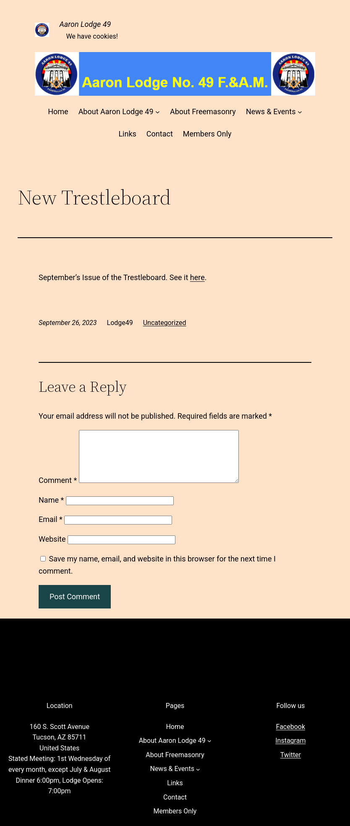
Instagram (290, 751)
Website (52, 549)
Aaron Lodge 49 (85, 24)
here (197, 277)
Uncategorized (164, 323)
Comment (58, 490)
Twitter (290, 765)
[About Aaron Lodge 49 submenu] (157, 112)
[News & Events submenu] (300, 112)
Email (51, 529)
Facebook (290, 737)
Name (51, 510)
